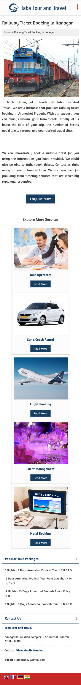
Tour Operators (40, 275)
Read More (40, 284)
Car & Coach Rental (40, 340)
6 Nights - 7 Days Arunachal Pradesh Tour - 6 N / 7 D (38, 570)
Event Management (40, 469)
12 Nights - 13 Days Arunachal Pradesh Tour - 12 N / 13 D (37, 593)
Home (7, 32)
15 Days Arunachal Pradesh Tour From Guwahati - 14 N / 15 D (38, 580)
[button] (30, 650)
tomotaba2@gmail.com (31, 659)
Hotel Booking (40, 533)
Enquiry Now (40, 199)
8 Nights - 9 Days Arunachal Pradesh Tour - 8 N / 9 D (38, 604)
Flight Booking (40, 404)
